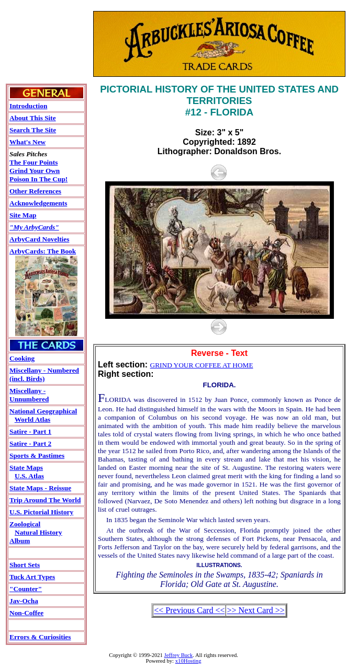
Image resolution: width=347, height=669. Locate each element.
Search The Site (32, 130)
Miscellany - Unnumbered (29, 395)
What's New (27, 142)
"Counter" (25, 589)
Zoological (24, 524)
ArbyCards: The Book (42, 251)
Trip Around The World (45, 500)
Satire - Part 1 (30, 431)
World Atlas (33, 419)
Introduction (28, 106)
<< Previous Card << (189, 610)
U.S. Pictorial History (41, 512)
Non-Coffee (26, 613)
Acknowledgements (38, 203)
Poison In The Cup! (38, 179)
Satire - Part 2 (30, 443)
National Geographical (43, 411)
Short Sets (24, 565)
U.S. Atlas (29, 476)
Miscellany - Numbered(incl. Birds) (44, 374)
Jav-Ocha (23, 601)
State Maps (26, 467)
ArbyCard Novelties (39, 239)
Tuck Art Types (32, 577)
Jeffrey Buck (178, 655)
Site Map (22, 215)
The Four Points (33, 162)
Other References (35, 191)
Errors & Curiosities (40, 637)
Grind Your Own (34, 171)
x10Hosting (188, 661)
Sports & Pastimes (36, 455)
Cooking (22, 358)
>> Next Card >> (255, 610)
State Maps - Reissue (40, 488)
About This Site (32, 118)
